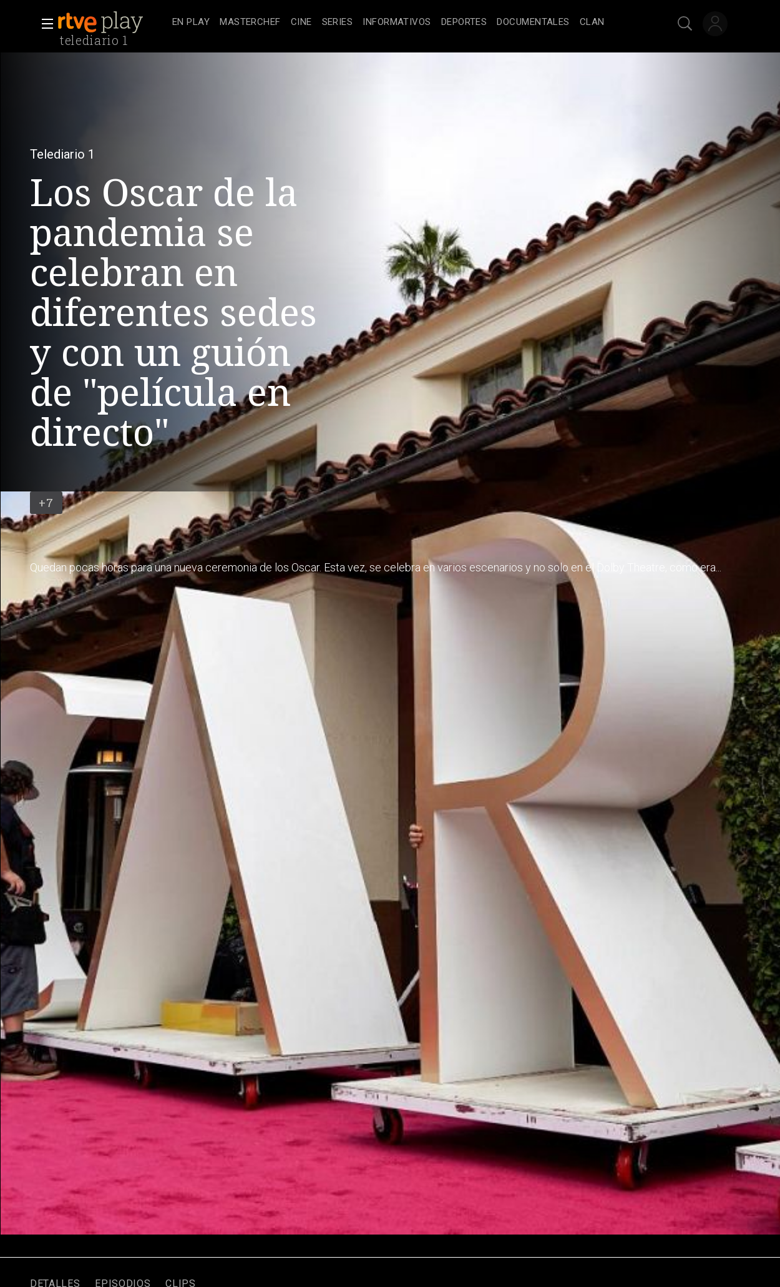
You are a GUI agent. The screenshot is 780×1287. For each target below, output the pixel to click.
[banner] (112, 22)
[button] (43, 23)
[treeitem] (191, 23)
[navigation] (403, 22)
